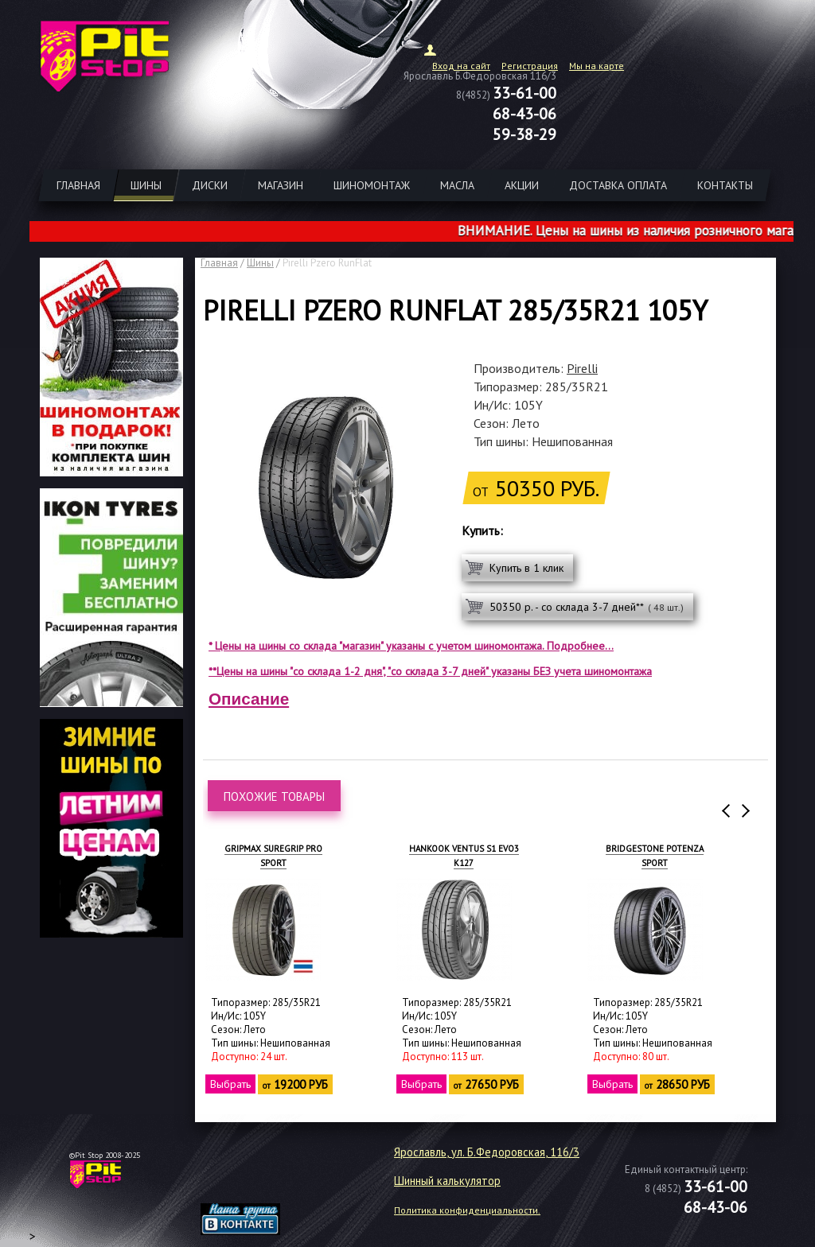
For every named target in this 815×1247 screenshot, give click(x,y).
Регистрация (529, 66)
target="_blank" (260, 1180)
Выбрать (231, 1084)
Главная (219, 263)
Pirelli (582, 368)
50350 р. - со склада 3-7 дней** (586, 607)
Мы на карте (596, 66)
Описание (249, 699)
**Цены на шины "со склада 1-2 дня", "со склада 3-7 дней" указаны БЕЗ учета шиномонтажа (430, 671)
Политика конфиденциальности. (467, 1210)
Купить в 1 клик (526, 568)
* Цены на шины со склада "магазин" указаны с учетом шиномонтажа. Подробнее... (411, 646)
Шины (260, 263)
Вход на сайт (461, 66)
